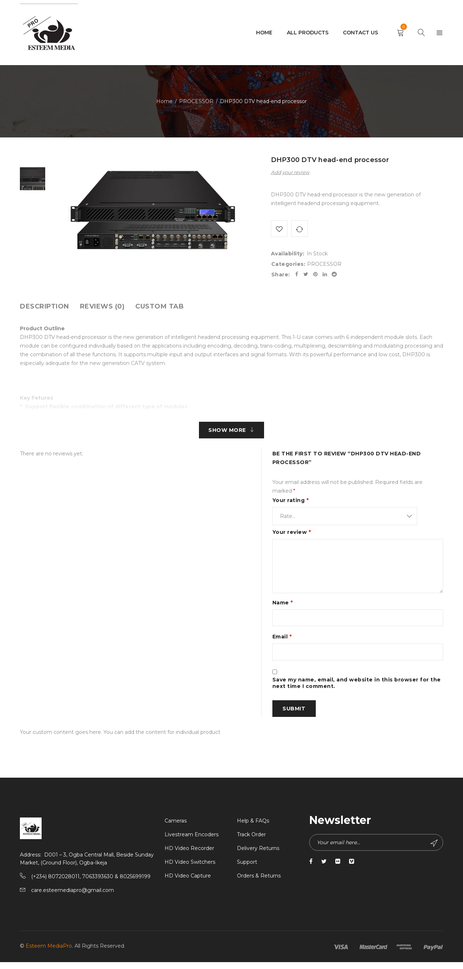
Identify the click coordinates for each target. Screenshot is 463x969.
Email (282, 641)
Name (282, 605)
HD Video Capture (188, 882)
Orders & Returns (259, 882)
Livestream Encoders (191, 841)
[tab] (44, 308)
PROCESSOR (196, 101)
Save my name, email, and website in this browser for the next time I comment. (356, 688)
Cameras (176, 827)
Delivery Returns (258, 855)
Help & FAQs (253, 827)
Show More (227, 432)
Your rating (290, 503)
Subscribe (433, 850)
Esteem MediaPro (49, 952)
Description (44, 308)
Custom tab (159, 308)
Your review (291, 535)
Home (164, 101)
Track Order (251, 841)
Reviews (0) (102, 308)
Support (247, 869)
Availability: (288, 255)
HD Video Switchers (190, 869)
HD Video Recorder (189, 855)
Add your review (290, 172)
